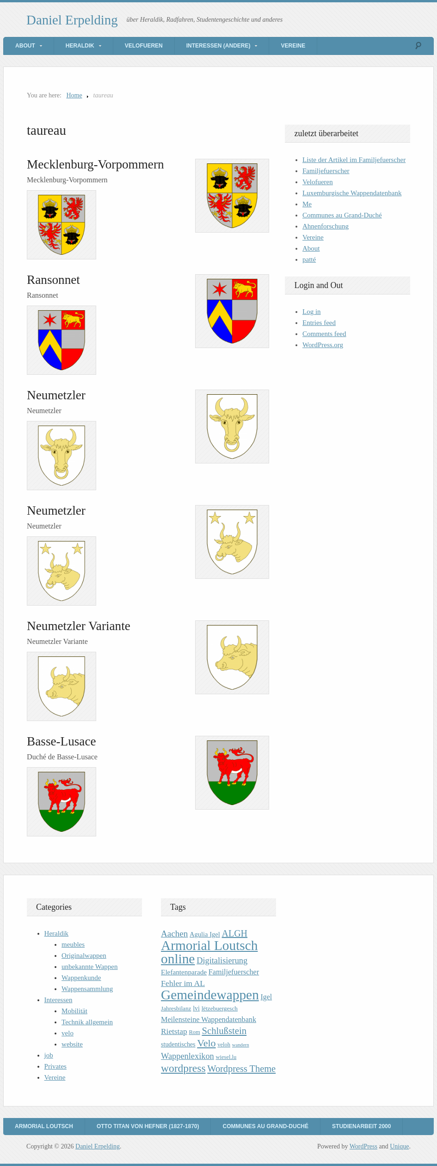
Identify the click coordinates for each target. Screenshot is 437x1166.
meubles (73, 944)
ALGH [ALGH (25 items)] (234, 933)
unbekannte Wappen (89, 966)
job (48, 1055)
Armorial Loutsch (44, 1126)
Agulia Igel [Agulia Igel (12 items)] (205, 934)
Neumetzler (56, 395)
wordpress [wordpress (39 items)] (183, 1068)
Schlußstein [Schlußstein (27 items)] (224, 1031)
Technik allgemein (87, 1022)
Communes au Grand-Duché (342, 215)
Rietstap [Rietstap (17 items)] (174, 1031)
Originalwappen (84, 955)
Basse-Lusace (61, 741)
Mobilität (74, 1011)
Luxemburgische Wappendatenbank (351, 193)
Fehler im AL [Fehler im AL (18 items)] (183, 983)
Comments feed (324, 333)
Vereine (293, 45)
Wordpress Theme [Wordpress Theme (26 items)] (241, 1069)
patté (309, 259)
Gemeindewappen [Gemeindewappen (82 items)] (210, 994)
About (25, 45)
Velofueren (144, 45)
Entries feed (319, 322)
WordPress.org (322, 345)
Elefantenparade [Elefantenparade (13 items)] (184, 972)
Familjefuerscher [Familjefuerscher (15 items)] (234, 972)
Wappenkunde (81, 977)
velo (68, 1033)
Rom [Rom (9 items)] (194, 1032)
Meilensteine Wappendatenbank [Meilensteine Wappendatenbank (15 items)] (208, 1019)
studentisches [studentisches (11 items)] (178, 1044)
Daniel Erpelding (72, 19)
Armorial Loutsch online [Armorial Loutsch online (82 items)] (209, 952)
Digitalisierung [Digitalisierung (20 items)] (222, 960)
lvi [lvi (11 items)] (196, 1008)
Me (307, 204)
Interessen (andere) (218, 45)
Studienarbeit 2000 (361, 1126)
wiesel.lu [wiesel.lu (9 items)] (226, 1057)
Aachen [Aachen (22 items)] (174, 933)
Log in (311, 311)
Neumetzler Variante (78, 626)
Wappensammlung (87, 988)
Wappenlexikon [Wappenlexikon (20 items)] (187, 1056)
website (72, 1044)
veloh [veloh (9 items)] (223, 1044)
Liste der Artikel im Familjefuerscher (354, 159)
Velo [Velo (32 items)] (206, 1043)
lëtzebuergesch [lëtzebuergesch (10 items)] (220, 1008)
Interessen (58, 1000)
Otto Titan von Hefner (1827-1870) (148, 1126)
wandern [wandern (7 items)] (240, 1044)
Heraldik (80, 45)
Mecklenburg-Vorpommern (95, 164)
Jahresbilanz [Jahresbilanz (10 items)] (176, 1008)
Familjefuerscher (326, 170)
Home (74, 95)
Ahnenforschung (325, 226)
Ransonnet (53, 280)
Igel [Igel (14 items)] (266, 997)
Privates (55, 1066)
